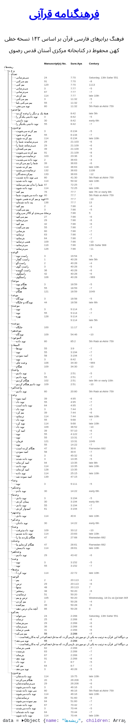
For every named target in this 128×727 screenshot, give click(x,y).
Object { (34, 720)
